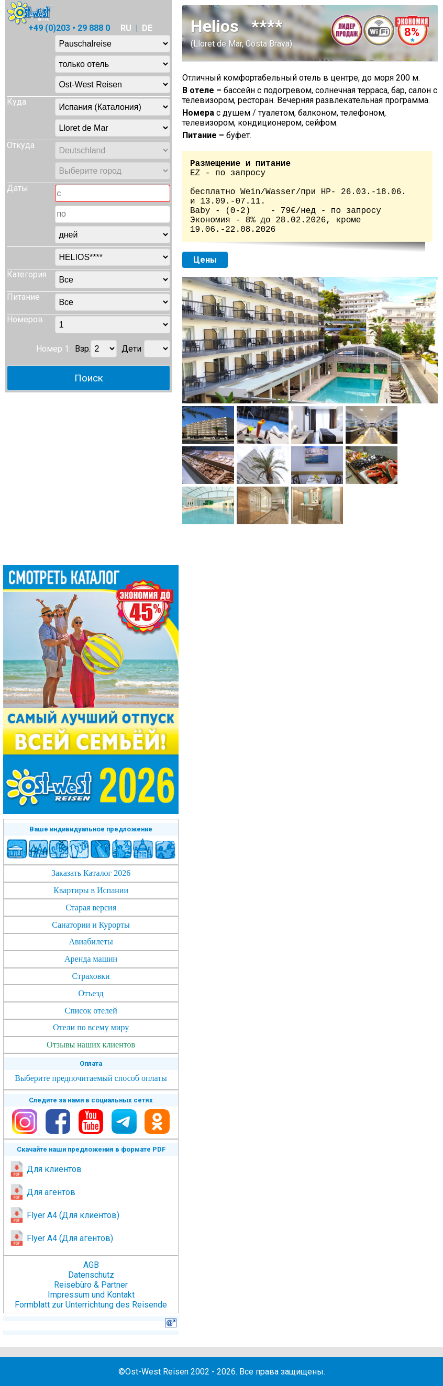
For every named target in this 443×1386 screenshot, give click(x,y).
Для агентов (42, 1192)
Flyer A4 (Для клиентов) (64, 1215)
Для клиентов (45, 1169)
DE (147, 28)
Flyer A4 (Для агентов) (61, 1238)
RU (125, 28)
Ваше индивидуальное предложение (90, 829)
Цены (205, 260)
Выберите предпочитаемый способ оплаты (91, 1078)
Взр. (83, 349)
